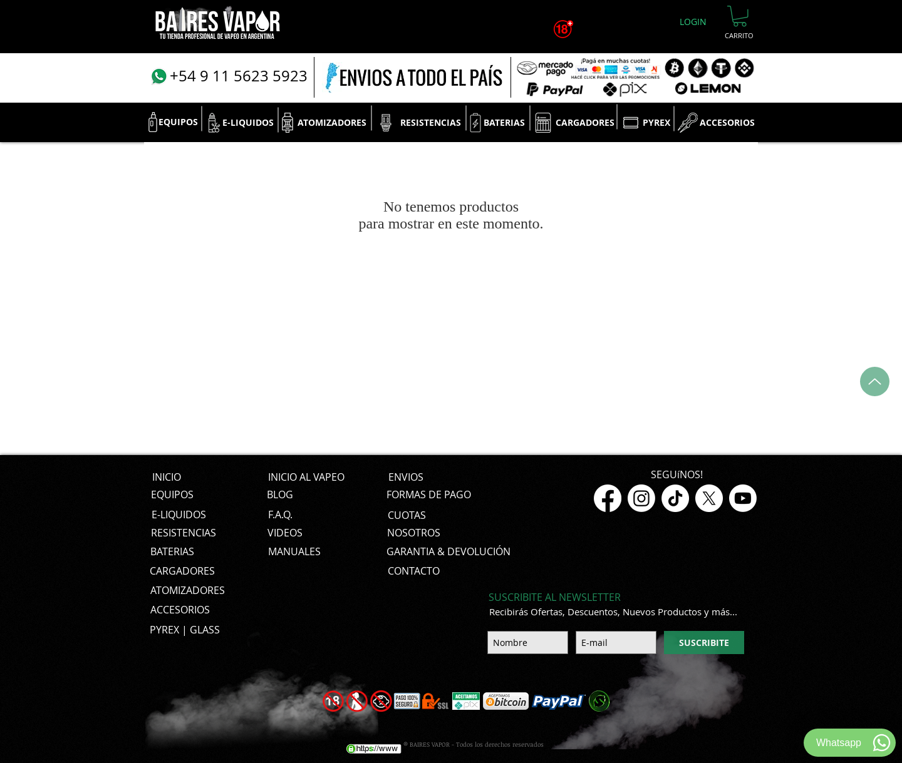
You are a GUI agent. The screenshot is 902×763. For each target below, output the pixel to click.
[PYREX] (656, 123)
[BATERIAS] (504, 123)
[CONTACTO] (413, 571)
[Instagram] (641, 498)
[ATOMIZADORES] (332, 123)
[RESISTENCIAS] (430, 123)
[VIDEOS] (285, 533)
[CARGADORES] (584, 123)
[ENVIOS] (405, 477)
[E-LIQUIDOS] (248, 123)
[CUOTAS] (406, 515)
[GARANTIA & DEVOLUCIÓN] (448, 552)
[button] (739, 16)
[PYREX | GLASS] (184, 630)
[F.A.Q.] (280, 515)
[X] (709, 498)
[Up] (874, 381)
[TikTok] (675, 498)
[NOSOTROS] (413, 533)
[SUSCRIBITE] (704, 642)
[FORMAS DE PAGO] (428, 495)
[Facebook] (607, 498)
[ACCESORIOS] (727, 123)
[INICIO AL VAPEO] (306, 477)
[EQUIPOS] (178, 122)
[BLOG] (280, 495)
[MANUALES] (294, 552)
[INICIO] (166, 477)
